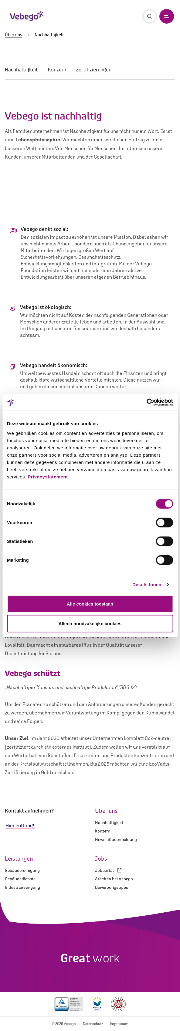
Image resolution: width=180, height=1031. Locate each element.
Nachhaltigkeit (21, 70)
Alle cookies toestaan (90, 603)
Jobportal (108, 870)
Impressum (119, 1024)
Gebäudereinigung (22, 870)
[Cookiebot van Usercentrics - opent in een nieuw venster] (146, 402)
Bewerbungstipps (111, 887)
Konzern (57, 70)
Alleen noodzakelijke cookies (90, 623)
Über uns (13, 35)
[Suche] (150, 16)
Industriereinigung (22, 887)
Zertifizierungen (93, 70)
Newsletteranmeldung (116, 839)
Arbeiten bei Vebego (114, 878)
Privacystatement (48, 476)
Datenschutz (93, 1024)
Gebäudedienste (20, 878)
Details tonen (146, 584)
